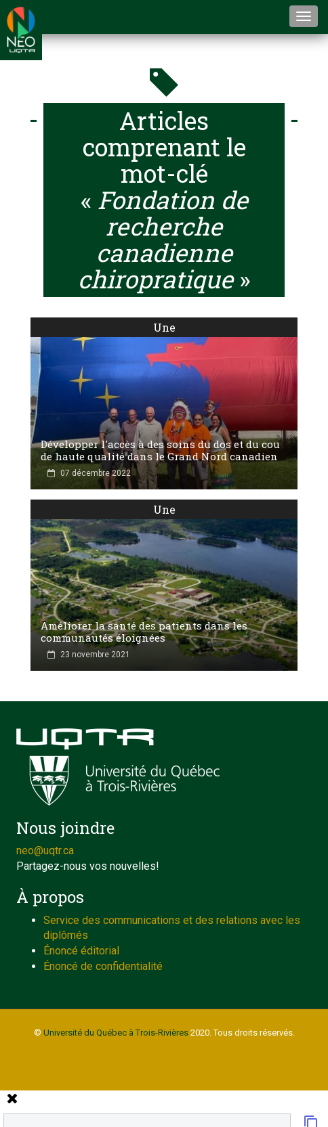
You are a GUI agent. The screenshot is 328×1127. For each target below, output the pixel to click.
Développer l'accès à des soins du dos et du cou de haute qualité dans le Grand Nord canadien (160, 450)
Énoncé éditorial (81, 950)
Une (164, 327)
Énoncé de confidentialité (103, 966)
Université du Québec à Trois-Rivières (115, 1032)
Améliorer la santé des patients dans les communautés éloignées (144, 631)
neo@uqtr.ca (45, 850)
